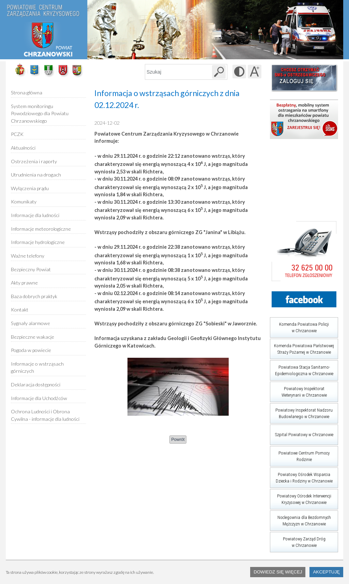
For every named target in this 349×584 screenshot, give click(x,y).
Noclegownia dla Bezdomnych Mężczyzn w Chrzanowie (300, 518)
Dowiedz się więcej (278, 571)
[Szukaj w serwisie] (219, 72)
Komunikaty (23, 201)
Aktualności (23, 148)
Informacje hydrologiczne (38, 242)
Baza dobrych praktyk (34, 296)
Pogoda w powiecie (31, 347)
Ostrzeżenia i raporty (34, 161)
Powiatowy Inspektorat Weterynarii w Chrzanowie (298, 390)
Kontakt (19, 309)
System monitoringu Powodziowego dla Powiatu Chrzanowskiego (40, 113)
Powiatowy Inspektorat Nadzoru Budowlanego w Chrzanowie (301, 411)
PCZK (17, 134)
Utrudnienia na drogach (36, 175)
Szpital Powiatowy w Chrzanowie (301, 431)
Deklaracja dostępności (35, 384)
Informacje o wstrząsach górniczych (37, 367)
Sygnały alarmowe (30, 323)
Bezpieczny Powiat (31, 269)
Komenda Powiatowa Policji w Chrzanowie (299, 325)
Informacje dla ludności (35, 215)
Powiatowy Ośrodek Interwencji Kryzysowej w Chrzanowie (300, 497)
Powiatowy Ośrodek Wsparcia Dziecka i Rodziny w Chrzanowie (301, 475)
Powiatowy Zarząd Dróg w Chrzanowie (297, 540)
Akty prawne (24, 283)
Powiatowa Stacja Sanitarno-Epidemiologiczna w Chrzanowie (301, 368)
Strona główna (26, 92)
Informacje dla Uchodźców (39, 398)
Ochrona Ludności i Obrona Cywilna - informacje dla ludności (45, 415)
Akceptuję (326, 571)
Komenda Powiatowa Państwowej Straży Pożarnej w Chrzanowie (302, 347)
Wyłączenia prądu (30, 186)
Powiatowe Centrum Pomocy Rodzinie (300, 454)
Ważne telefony (27, 256)
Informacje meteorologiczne (41, 229)
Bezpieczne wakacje (32, 337)
